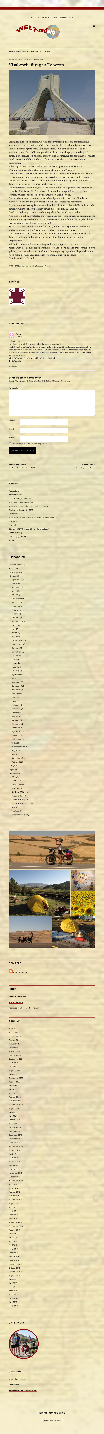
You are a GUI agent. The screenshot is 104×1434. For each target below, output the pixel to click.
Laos (14, 659)
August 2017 (14, 1203)
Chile (14, 591)
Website (12, 438)
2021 (14, 777)
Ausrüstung (14, 491)
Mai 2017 (12, 1207)
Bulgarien (16, 587)
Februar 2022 (15, 1097)
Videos (12, 540)
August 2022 (14, 1082)
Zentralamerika (18, 815)
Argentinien (17, 580)
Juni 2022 (13, 1089)
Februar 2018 (14, 1192)
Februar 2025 (15, 1040)
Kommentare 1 (38, 59)
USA (13, 754)
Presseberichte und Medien (21, 502)
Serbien (15, 716)
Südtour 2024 (18, 800)
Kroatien (15, 655)
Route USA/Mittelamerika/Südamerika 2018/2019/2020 (33, 517)
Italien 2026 (17, 784)
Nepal (14, 678)
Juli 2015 (12, 1279)
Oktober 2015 (14, 1268)
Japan (14, 636)
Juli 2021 (12, 1112)
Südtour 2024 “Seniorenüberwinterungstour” (29, 529)
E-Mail (12, 429)
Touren (47, 52)
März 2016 (13, 1249)
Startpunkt (13, 521)
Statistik (12, 525)
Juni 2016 (13, 1237)
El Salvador (16, 610)
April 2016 (13, 1245)
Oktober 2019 (14, 1142)
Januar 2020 (14, 1131)
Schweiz (15, 712)
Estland (15, 614)
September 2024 (16, 1059)
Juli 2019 (12, 1154)
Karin (18, 282)
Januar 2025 (14, 1044)
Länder (26, 52)
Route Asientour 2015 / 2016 (21, 510)
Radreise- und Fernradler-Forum (24, 1008)
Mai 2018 (13, 1184)
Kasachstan (17, 644)
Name (12, 421)
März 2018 (13, 1188)
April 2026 (13, 1028)
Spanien (15, 728)
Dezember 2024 (15, 1048)
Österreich (16, 690)
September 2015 (16, 1272)
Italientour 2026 (16, 495)
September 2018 (16, 1180)
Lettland (15, 663)
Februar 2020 (15, 1127)
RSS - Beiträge (20, 972)
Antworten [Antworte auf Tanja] (13, 366)
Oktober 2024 (15, 1055)
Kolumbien (16, 652)
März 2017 (13, 1211)
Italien (14, 633)
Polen (14, 701)
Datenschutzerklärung (62, 18)
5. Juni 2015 (25, 59)
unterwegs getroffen (17, 536)
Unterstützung (15, 533)
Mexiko (15, 671)
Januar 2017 (14, 1218)
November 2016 (15, 1222)
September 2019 (16, 1146)
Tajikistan (16, 731)
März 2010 (13, 1306)
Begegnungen (15, 565)
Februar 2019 (14, 1161)
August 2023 (14, 1070)
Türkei (14, 743)
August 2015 (14, 1275)
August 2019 (14, 1150)
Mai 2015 (13, 1287)
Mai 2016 (13, 1241)
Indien (14, 625)
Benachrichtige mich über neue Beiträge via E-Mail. (31, 444)
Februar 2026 (15, 1036)
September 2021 (16, 1104)
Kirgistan (16, 648)
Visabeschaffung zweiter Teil (85, 466)
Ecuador (15, 606)
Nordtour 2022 (18, 792)
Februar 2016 (14, 1253)
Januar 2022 (14, 1101)
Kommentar (14, 388)
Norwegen (16, 686)
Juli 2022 (13, 1086)
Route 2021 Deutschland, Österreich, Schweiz (28, 506)
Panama (15, 693)
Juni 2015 (13, 1283)
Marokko (15, 667)
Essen (11, 568)
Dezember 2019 (15, 1135)
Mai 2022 (13, 1093)
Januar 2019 (14, 1165)
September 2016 (16, 1226)
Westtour (16, 811)
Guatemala (16, 621)
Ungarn (15, 750)
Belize (14, 583)
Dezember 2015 (15, 1260)
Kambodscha (17, 640)
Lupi (11, 766)
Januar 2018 (14, 1196)
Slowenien (16, 724)
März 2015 (13, 1294)
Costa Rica (16, 598)
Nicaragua (16, 682)
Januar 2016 (14, 1256)
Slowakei (15, 720)
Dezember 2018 (15, 1169)
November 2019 (15, 1139)
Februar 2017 (14, 1215)
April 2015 (13, 1291)
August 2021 (14, 1108)
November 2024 (16, 1051)
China (14, 595)
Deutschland (17, 602)
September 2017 (16, 1199)
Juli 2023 (13, 1074)
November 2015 (15, 1264)
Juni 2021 (13, 1116)
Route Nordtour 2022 (18, 514)
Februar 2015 (14, 1298)
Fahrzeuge (13, 572)
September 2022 (16, 1078)
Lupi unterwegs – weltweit (20, 498)
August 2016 (14, 1230)
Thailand (15, 735)
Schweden (16, 709)
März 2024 (13, 1063)
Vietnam (15, 762)
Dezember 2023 (16, 1066)
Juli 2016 (12, 1234)
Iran (18, 52)
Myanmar (16, 674)
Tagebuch (36, 52)
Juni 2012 (13, 1302)
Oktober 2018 (14, 1177)
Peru (13, 697)
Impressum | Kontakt (40, 18)
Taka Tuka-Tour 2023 (21, 803)
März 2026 (13, 1032)
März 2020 (13, 1123)
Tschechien (16, 739)
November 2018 (15, 1173)
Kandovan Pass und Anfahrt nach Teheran (23, 466)
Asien (12, 52)
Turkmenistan (18, 747)
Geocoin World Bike (18, 996)
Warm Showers (16, 1002)
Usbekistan (17, 758)
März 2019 (13, 1158)
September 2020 (16, 1120)
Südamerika (17, 796)
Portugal (15, 705)
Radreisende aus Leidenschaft (23, 1390)
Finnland (16, 618)
